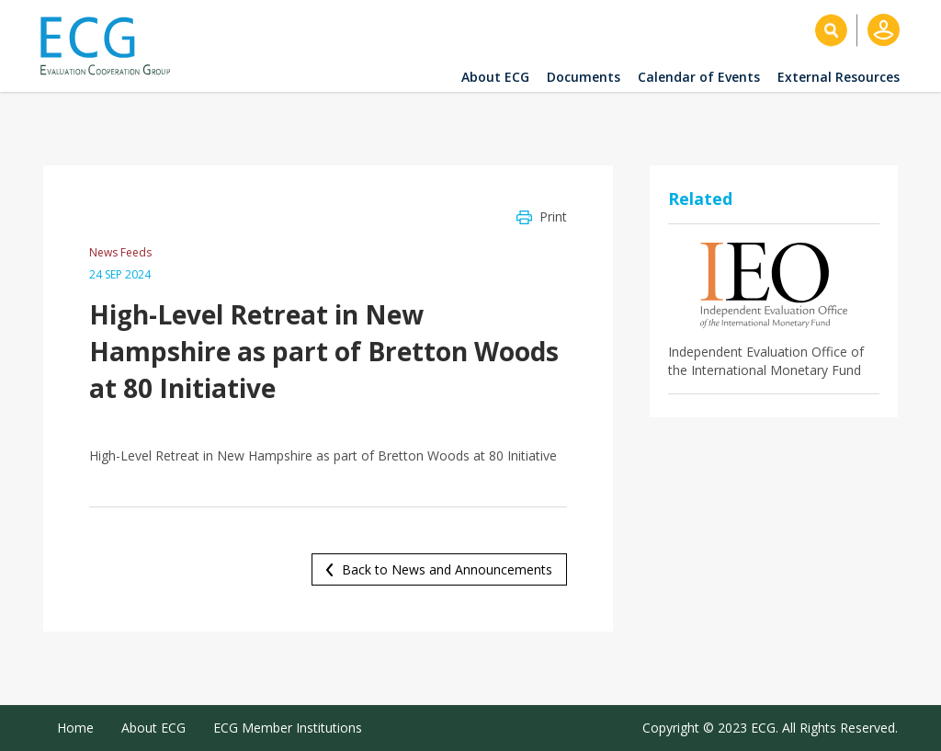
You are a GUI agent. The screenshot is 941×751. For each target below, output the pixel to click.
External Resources (838, 76)
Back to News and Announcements (447, 569)
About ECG (495, 76)
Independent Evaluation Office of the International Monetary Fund (766, 361)
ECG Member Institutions (287, 727)
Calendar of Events (699, 76)
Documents (583, 76)
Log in (883, 30)
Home (75, 727)
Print (553, 216)
